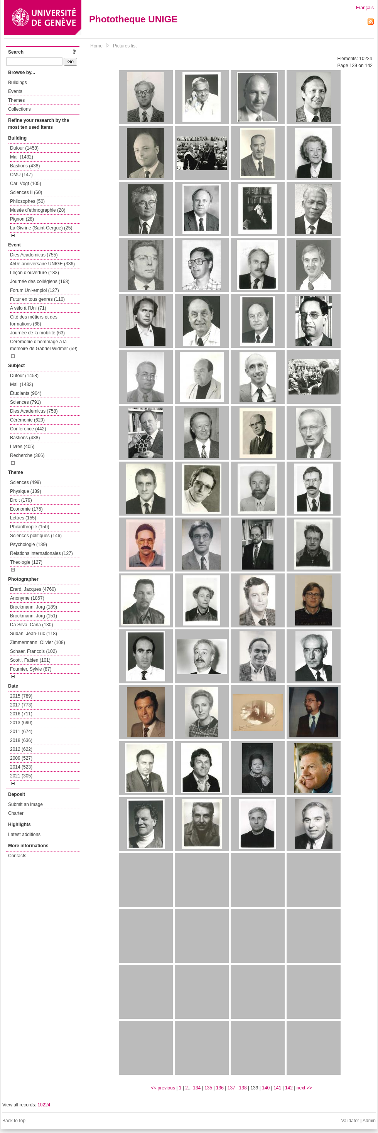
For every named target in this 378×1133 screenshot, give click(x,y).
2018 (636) (21, 740)
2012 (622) (21, 749)
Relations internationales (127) (41, 553)
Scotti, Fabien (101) (30, 660)
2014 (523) (21, 767)
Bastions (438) (25, 166)
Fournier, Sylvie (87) (30, 669)
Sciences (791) (25, 402)
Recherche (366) (27, 455)
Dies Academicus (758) (33, 411)
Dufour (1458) (24, 148)
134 (197, 1088)
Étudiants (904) (25, 393)
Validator (350, 1120)
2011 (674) (21, 731)
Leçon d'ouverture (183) (34, 272)
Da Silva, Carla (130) (31, 624)
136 (220, 1088)
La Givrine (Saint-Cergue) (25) (41, 228)
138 (243, 1088)
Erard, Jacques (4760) (33, 589)
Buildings (17, 82)
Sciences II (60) (26, 192)
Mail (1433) (21, 384)
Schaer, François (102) (33, 651)
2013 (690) (21, 722)
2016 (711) (21, 714)
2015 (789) (21, 696)
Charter (16, 813)
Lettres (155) (23, 518)
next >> (304, 1088)
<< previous (163, 1088)
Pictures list (125, 46)
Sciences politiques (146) (36, 535)
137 (231, 1088)
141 (277, 1088)
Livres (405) (22, 446)
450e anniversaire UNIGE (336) (42, 263)
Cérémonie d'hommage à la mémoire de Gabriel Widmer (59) (44, 345)
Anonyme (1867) (27, 598)
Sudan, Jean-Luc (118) (33, 633)
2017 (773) (21, 705)
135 (208, 1088)
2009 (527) (21, 758)
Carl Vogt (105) (25, 183)
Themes (16, 100)
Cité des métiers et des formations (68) (33, 320)
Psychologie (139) (28, 544)
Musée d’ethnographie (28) (37, 210)
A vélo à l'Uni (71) (28, 308)
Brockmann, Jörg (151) (33, 616)
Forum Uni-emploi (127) (34, 290)
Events (15, 91)
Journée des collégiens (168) (39, 281)
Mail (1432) (21, 157)
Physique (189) (25, 491)
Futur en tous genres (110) (37, 299)
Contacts (17, 855)
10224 (43, 1105)
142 (289, 1088)
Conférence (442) (28, 429)
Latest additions (24, 834)
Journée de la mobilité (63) (37, 333)
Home (96, 46)
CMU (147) (21, 174)
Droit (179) (21, 500)
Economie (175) (26, 509)
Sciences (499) (25, 482)
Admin (369, 1120)
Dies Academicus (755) (33, 255)
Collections (19, 109)
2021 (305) (21, 776)
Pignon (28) (22, 219)
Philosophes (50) (27, 201)
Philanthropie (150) (29, 526)
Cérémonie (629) (27, 420)
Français (365, 7)
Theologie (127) (26, 562)
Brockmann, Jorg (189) (33, 607)
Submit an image (25, 804)
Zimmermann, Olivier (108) (37, 642)
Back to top (13, 1120)
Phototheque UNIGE (133, 19)
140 (266, 1088)
